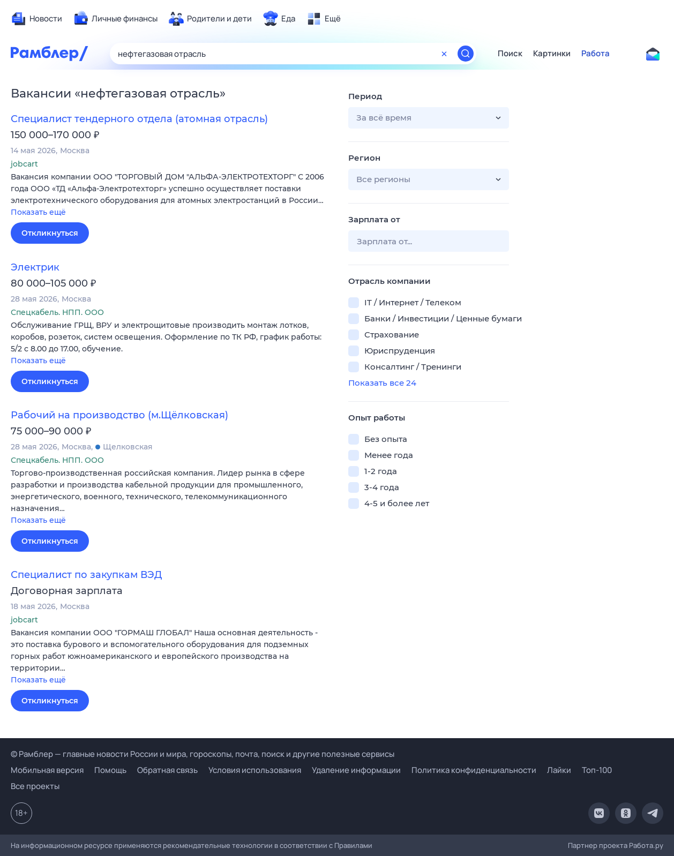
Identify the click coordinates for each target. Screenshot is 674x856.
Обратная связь (167, 770)
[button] (171, 195)
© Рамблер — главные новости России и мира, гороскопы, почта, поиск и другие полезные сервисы (202, 754)
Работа (595, 53)
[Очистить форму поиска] (444, 53)
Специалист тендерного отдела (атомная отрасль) (139, 119)
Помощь (110, 770)
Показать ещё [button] (38, 212)
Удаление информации (356, 770)
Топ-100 (597, 770)
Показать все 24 (382, 383)
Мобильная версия (47, 770)
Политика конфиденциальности (473, 770)
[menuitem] (36, 19)
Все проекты (35, 786)
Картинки (552, 53)
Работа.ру (646, 845)
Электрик (35, 267)
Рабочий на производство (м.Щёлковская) (119, 415)
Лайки (559, 770)
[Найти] (465, 53)
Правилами (353, 845)
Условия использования (254, 770)
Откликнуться (49, 233)
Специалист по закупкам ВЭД (86, 575)
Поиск (510, 53)
